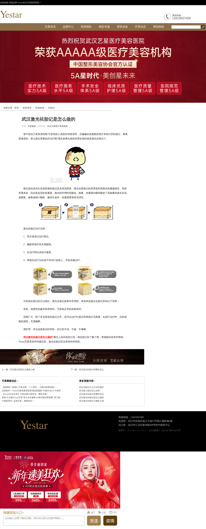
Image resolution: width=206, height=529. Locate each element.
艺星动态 (140, 26)
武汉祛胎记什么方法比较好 (91, 387)
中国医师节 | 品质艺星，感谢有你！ (18, 401)
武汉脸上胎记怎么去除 (89, 390)
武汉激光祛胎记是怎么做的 (91, 397)
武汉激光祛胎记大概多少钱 (22, 369)
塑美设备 (122, 26)
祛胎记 (51, 107)
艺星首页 (50, 26)
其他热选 (39, 107)
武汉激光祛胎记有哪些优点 (91, 369)
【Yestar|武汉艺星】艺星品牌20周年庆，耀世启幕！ (25, 394)
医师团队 (86, 26)
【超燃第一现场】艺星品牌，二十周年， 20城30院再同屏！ (29, 387)
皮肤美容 (27, 107)
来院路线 (158, 26)
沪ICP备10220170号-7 (137, 430)
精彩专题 (104, 26)
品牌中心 (68, 26)
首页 (16, 107)
